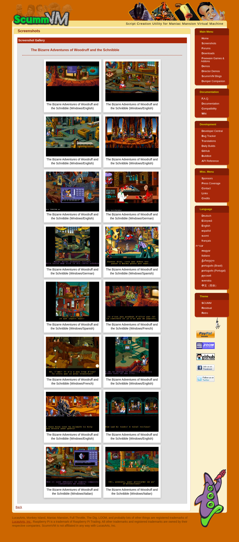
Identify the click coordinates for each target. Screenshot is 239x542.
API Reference (210, 161)
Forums (206, 48)
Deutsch (206, 215)
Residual (207, 308)
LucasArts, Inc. (21, 521)
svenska (206, 280)
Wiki (204, 113)
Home (205, 38)
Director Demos (211, 71)
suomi (205, 235)
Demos (206, 66)
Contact (206, 188)
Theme (204, 296)
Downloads (208, 53)
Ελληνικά (207, 220)
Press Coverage (211, 183)
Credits (206, 198)
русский (206, 275)
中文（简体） (210, 285)
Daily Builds (208, 146)
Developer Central (212, 131)
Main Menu (206, 31)
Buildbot (206, 156)
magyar (206, 250)
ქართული (208, 260)
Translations (209, 141)
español (206, 230)
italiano (206, 255)
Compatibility (209, 108)
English (206, 225)
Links (205, 193)
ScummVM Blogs (212, 76)
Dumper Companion (213, 81)
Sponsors (207, 178)
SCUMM (207, 303)
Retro (205, 313)
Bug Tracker (209, 136)
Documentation (209, 92)
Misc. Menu (207, 171)
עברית (199, 245)
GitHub (206, 151)
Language (206, 209)
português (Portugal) (214, 270)
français (206, 240)
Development (208, 124)
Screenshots (209, 43)
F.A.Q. (205, 98)
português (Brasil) (212, 265)
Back (19, 507)
